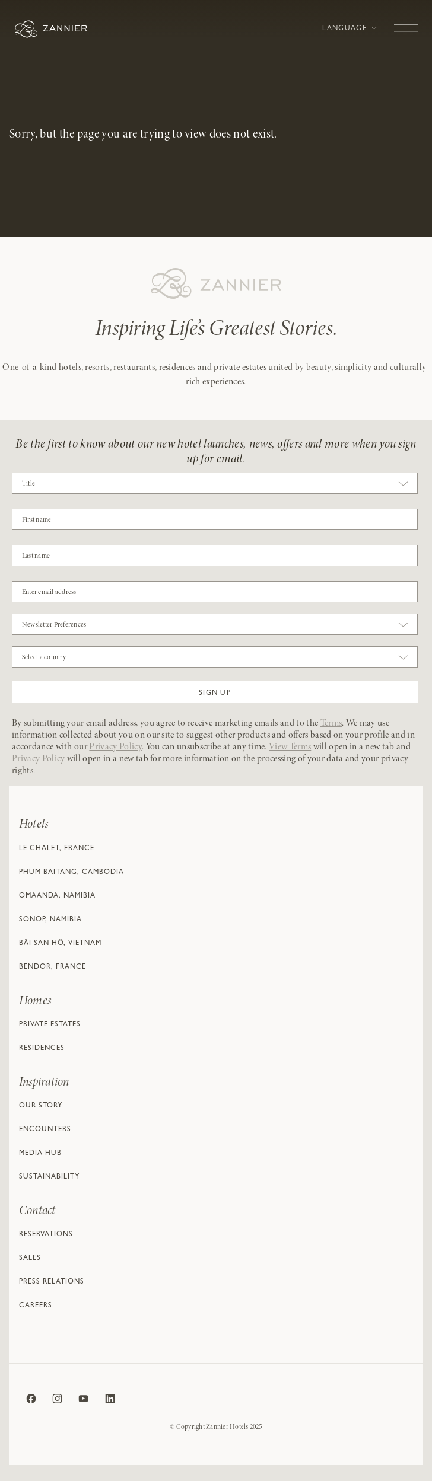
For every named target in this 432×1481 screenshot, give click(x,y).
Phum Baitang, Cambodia (71, 872)
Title (28, 483)
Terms (331, 723)
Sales (30, 1258)
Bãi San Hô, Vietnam (60, 943)
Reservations (46, 1235)
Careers (35, 1306)
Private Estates (50, 1025)
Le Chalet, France (56, 849)
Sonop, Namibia (50, 920)
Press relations (51, 1282)
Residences (42, 1048)
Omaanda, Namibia (57, 896)
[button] (215, 692)
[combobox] (215, 486)
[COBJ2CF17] (215, 519)
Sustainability (49, 1177)
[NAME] (215, 555)
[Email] (215, 591)
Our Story (40, 1106)
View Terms (290, 747)
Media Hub (40, 1153)
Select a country (44, 657)
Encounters (45, 1130)
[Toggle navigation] (406, 22)
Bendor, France (52, 967)
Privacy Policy (115, 747)
